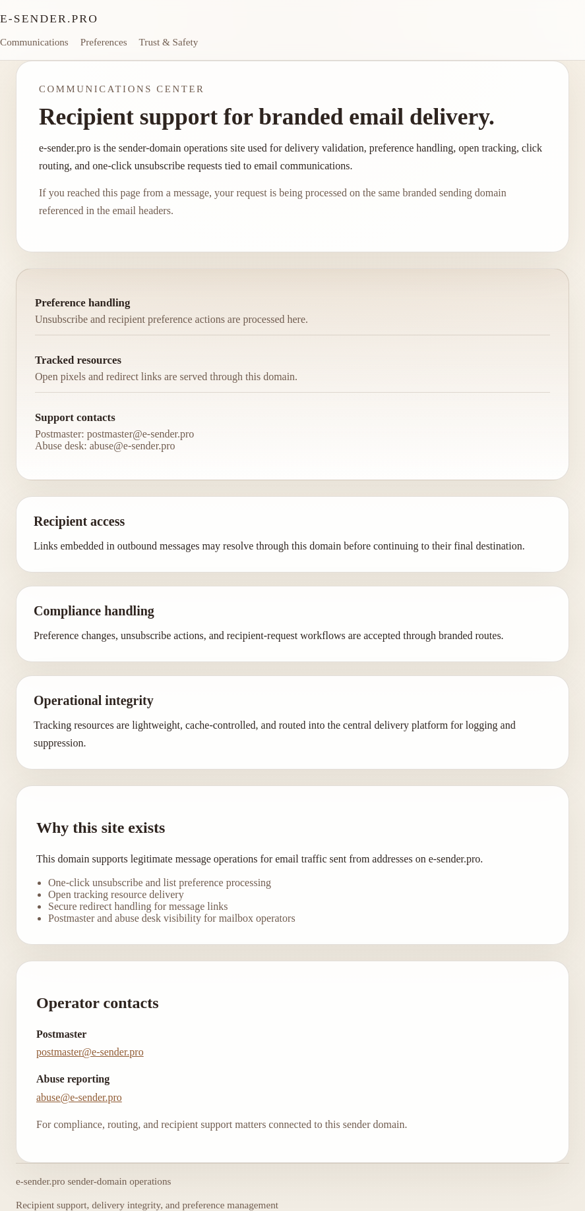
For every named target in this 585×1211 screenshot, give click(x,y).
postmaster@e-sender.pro (90, 1051)
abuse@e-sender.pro (79, 1097)
